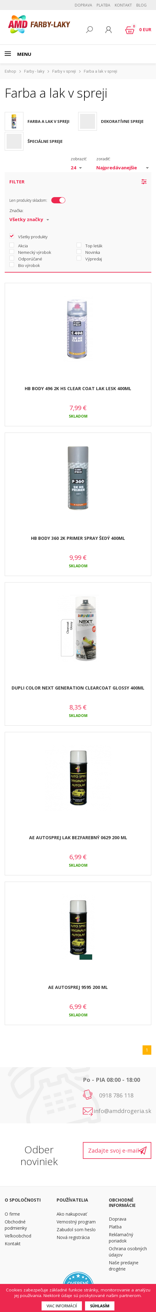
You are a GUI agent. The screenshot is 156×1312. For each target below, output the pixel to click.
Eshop (10, 71)
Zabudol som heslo (76, 1229)
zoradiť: (103, 159)
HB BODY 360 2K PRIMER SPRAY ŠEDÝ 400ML (78, 538)
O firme (12, 1214)
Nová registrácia (73, 1237)
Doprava (83, 5)
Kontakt (123, 5)
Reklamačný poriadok (121, 1238)
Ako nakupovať (72, 1214)
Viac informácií (62, 1306)
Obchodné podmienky (16, 1225)
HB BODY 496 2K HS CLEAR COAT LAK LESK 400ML (78, 388)
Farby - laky (34, 71)
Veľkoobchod (18, 1236)
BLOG (141, 5)
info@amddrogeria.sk (122, 1111)
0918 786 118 (116, 1095)
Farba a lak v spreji (100, 71)
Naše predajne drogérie (123, 1266)
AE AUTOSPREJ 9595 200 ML (78, 987)
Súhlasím (99, 1306)
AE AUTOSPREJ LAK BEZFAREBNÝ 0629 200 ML (78, 837)
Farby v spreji (64, 71)
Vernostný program (76, 1222)
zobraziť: (79, 159)
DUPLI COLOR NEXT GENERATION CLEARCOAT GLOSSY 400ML (78, 688)
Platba (103, 5)
